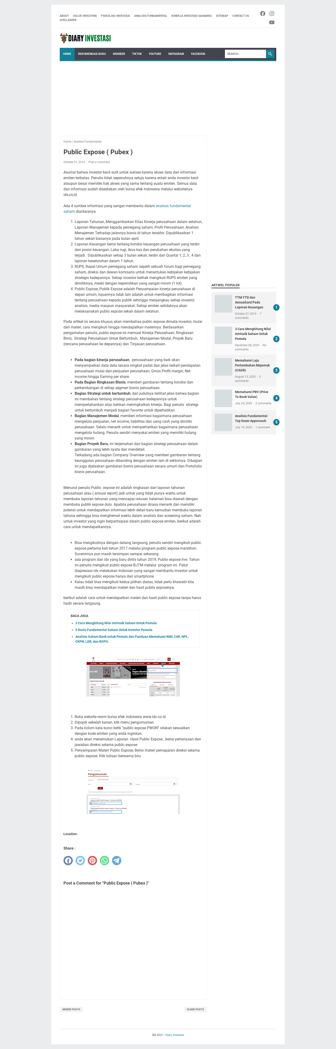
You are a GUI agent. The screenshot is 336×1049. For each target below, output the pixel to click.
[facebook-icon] (263, 13)
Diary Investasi (174, 1035)
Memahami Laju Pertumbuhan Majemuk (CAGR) (252, 365)
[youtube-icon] (272, 22)
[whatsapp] (104, 860)
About (64, 15)
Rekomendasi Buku (92, 54)
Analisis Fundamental (150, 15)
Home (67, 54)
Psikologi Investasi (115, 15)
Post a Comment (99, 162)
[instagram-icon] (272, 13)
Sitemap (222, 15)
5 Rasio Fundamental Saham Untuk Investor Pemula (113, 630)
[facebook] (68, 860)
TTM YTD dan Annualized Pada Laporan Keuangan (249, 302)
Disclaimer (68, 20)
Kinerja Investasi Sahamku (192, 15)
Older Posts (195, 1009)
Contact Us (240, 15)
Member (119, 54)
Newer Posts (71, 1009)
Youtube (155, 54)
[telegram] (116, 860)
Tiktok (137, 54)
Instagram (176, 54)
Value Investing (85, 15)
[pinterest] (92, 860)
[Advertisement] (168, 96)
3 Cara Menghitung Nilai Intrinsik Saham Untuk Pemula (116, 623)
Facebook (198, 54)
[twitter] (80, 860)
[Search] (245, 54)
